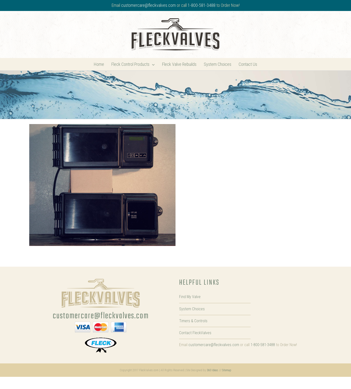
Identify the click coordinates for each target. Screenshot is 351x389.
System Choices (192, 309)
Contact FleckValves (195, 333)
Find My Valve (190, 296)
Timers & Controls (193, 321)
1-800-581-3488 (201, 5)
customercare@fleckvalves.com (148, 5)
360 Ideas (212, 370)
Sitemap (226, 370)
